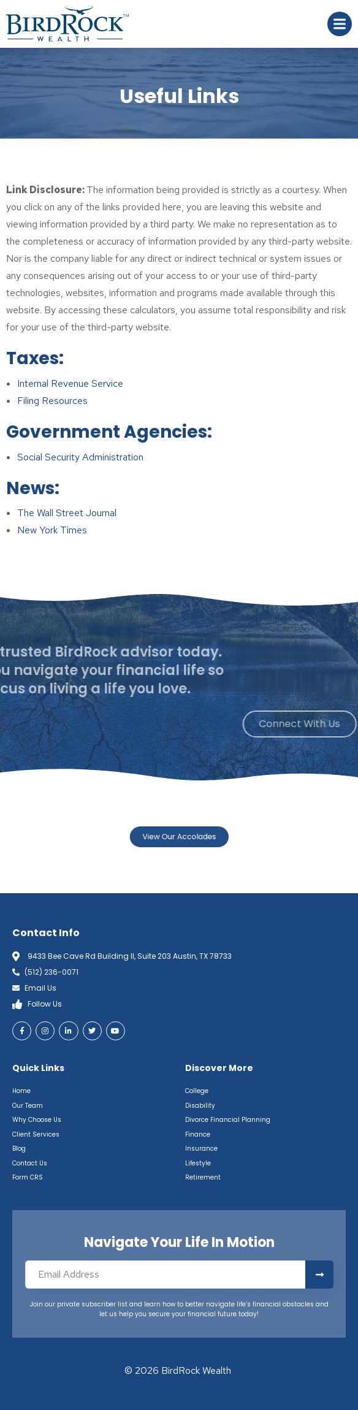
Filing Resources (52, 400)
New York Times (52, 530)
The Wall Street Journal (66, 512)
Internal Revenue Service (70, 383)
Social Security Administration (80, 457)
